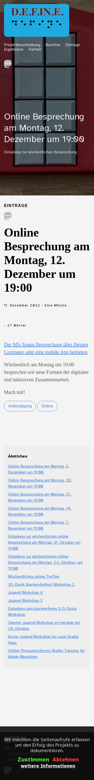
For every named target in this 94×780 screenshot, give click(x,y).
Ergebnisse (14, 49)
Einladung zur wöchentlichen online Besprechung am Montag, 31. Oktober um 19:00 (44, 542)
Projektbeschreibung (22, 45)
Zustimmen (33, 760)
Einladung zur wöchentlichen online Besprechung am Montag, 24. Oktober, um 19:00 (45, 562)
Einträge (72, 45)
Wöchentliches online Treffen (33, 577)
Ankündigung (20, 406)
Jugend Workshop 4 (25, 593)
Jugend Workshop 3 (25, 601)
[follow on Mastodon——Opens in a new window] (9, 62)
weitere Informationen (48, 766)
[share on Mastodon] (8, 216)
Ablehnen (65, 760)
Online (47, 406)
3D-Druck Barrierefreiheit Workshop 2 (41, 585)
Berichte (52, 45)
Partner (35, 49)
